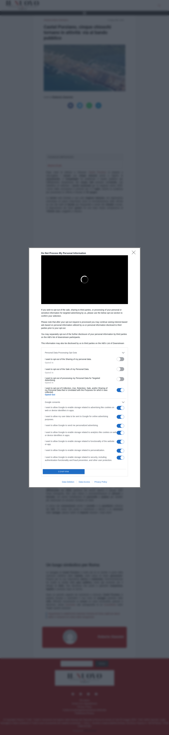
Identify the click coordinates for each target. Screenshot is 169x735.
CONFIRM (63, 471)
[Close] (134, 253)
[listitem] (84, 352)
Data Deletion (68, 482)
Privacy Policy (100, 482)
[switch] (120, 359)
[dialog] (84, 367)
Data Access (84, 482)
